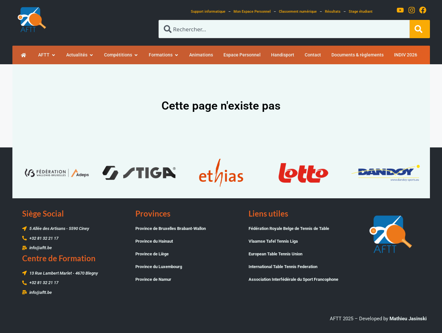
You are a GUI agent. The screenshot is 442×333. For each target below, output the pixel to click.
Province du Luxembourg (158, 266)
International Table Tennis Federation (283, 266)
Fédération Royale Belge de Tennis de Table (289, 228)
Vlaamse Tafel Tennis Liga (273, 241)
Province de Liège (152, 253)
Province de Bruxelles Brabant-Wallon (170, 228)
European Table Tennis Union (275, 253)
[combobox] (284, 29)
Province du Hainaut (154, 241)
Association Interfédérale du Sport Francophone (293, 279)
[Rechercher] (420, 29)
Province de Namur (153, 279)
